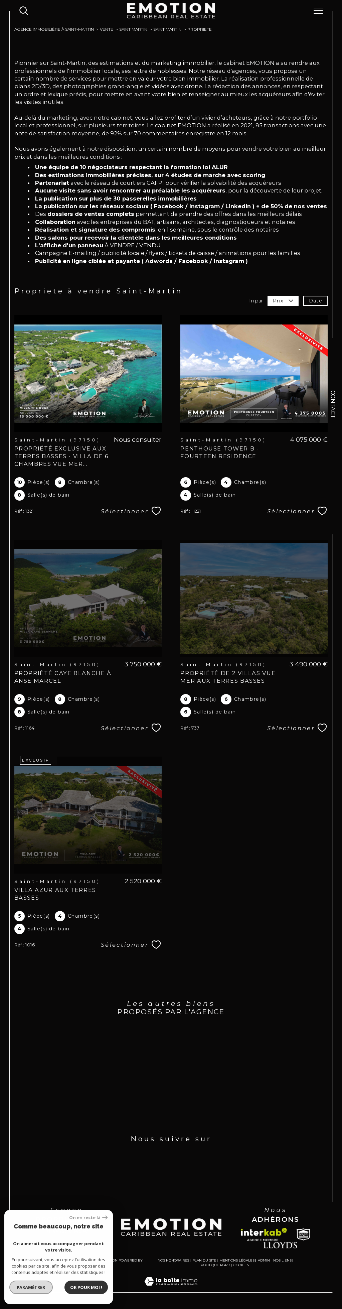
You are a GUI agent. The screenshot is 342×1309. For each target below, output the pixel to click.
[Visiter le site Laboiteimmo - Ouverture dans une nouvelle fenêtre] (171, 1289)
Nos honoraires (173, 1260)
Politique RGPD (215, 1265)
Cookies (241, 1265)
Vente (106, 29)
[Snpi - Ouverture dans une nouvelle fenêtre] (303, 1234)
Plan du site (204, 1260)
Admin (264, 1260)
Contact (333, 404)
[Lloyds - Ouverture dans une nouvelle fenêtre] (280, 1245)
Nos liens (282, 1260)
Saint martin (133, 29)
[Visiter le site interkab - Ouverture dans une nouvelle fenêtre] (264, 1234)
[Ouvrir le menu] (318, 10)
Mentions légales (236, 1260)
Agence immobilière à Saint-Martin (54, 29)
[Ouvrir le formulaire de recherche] (23, 10)
